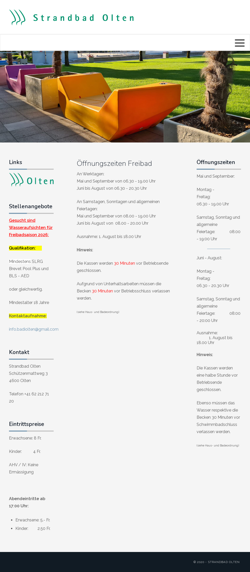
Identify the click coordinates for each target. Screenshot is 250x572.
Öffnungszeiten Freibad (114, 163)
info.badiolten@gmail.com (34, 329)
